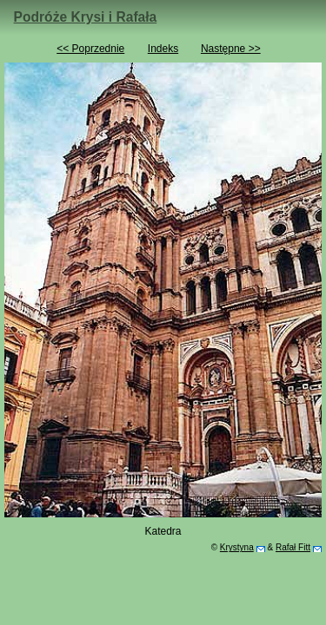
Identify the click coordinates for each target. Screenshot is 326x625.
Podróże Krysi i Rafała (85, 17)
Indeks (163, 49)
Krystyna (237, 547)
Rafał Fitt (293, 547)
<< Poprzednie (90, 49)
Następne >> (231, 49)
